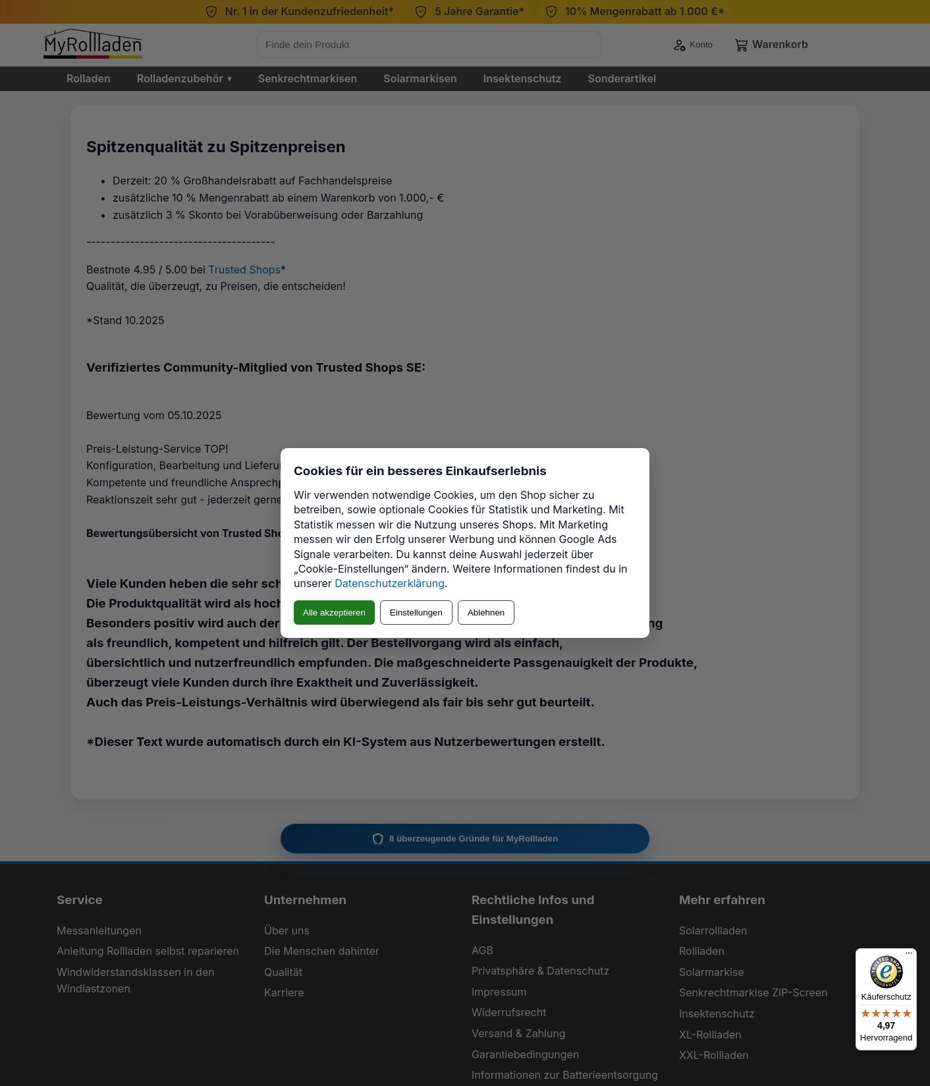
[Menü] (909, 956)
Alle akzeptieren (334, 612)
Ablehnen (486, 612)
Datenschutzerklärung (390, 583)
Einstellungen (416, 612)
